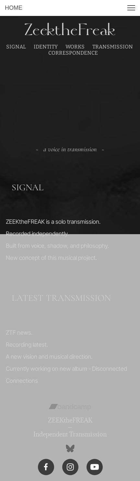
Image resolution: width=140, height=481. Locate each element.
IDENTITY (46, 47)
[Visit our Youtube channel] (95, 467)
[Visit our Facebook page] (46, 467)
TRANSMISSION (112, 47)
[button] (131, 8)
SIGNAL (16, 47)
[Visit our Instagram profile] (70, 467)
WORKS (75, 47)
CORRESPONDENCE (73, 53)
